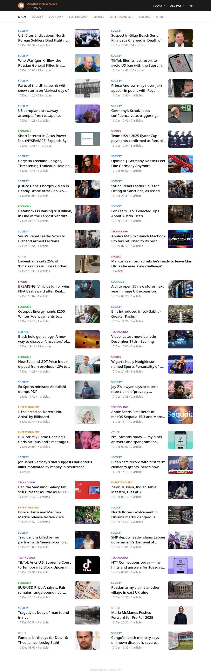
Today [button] (157, 5)
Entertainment (121, 17)
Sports (99, 17)
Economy (56, 17)
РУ (191, 5)
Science (144, 17)
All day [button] (175, 5)
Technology (78, 17)
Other (160, 17)
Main (22, 17)
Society (37, 17)
